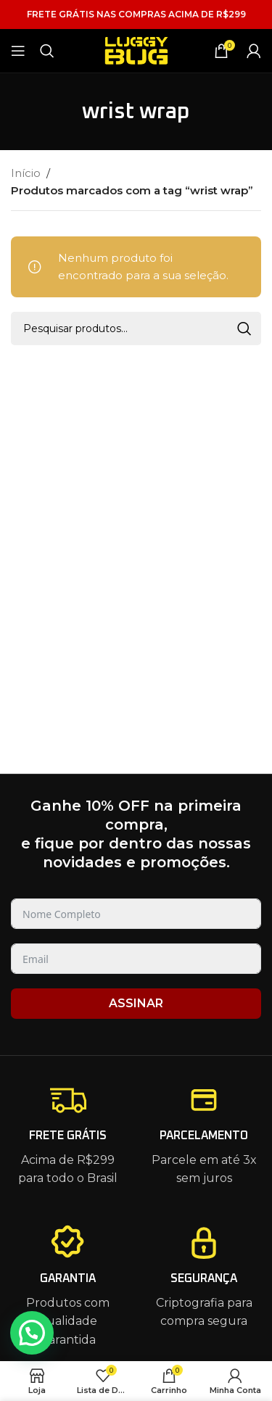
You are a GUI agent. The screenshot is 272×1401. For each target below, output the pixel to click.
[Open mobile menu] (18, 50)
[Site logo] (136, 50)
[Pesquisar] (47, 50)
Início (26, 173)
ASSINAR (136, 1003)
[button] (32, 1333)
